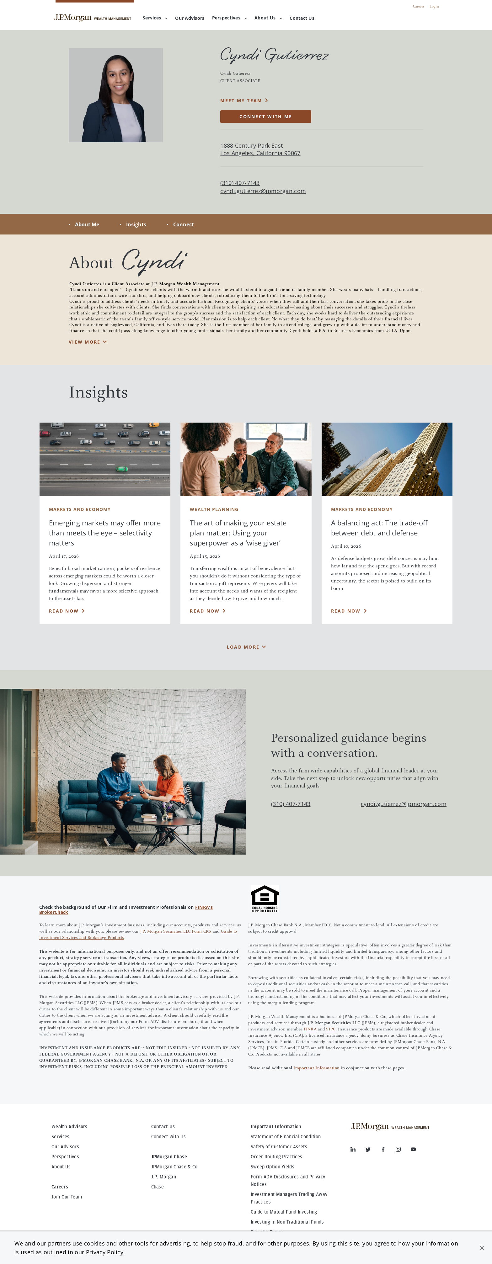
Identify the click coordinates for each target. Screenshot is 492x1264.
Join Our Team (66, 1196)
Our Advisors (65, 1146)
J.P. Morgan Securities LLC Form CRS (175, 932)
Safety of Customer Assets (279, 1146)
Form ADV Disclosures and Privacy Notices (288, 1180)
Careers (419, 6)
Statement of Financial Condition (286, 1136)
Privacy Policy (104, 1252)
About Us (268, 18)
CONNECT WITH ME (265, 116)
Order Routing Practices (276, 1156)
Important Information (316, 1068)
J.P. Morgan (163, 1176)
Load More (243, 647)
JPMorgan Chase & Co (174, 1166)
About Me (87, 224)
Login (434, 6)
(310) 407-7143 (290, 804)
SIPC (330, 1029)
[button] (481, 1247)
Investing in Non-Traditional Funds (287, 1221)
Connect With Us (168, 1136)
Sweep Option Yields (272, 1166)
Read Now (64, 611)
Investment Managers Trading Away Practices (289, 1198)
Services (155, 18)
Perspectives (229, 18)
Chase (157, 1186)
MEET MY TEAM (241, 100)
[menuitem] (189, 18)
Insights (136, 224)
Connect (183, 224)
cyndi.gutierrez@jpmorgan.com (263, 191)
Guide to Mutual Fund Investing (284, 1211)
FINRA (310, 1029)
